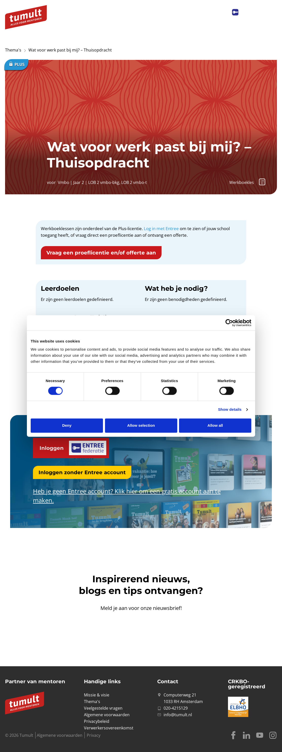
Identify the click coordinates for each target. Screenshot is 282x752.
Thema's (13, 50)
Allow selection (141, 425)
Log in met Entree (161, 228)
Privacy (93, 735)
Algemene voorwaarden (59, 735)
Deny (67, 425)
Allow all (215, 425)
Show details (230, 409)
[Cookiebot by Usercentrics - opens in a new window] (229, 323)
